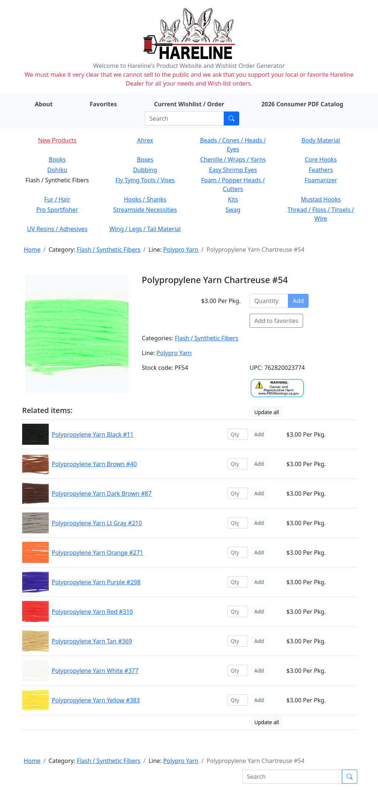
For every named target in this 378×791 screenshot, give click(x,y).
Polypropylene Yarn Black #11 (93, 434)
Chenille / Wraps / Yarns (233, 159)
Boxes (145, 159)
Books (57, 159)
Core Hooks (321, 159)
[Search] (184, 118)
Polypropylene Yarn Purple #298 (96, 582)
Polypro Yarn (180, 249)
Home (32, 249)
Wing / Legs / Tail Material (145, 229)
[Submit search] (231, 118)
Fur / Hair (57, 199)
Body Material (321, 140)
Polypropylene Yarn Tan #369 (92, 641)
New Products (57, 140)
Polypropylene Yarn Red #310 (92, 612)
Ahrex (145, 140)
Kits (233, 199)
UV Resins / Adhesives (57, 229)
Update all (266, 412)
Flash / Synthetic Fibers (108, 249)
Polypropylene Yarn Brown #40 (94, 464)
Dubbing (145, 170)
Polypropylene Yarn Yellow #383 (96, 700)
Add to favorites (276, 321)
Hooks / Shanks (145, 199)
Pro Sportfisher (57, 210)
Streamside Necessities (145, 210)
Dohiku (57, 170)
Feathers (321, 170)
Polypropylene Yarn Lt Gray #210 (97, 523)
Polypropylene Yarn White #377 (95, 671)
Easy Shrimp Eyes (233, 170)
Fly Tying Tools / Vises (145, 180)
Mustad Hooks (321, 199)
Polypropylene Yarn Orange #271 (97, 552)
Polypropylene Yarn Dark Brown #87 (102, 493)
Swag (233, 210)
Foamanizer (321, 180)
